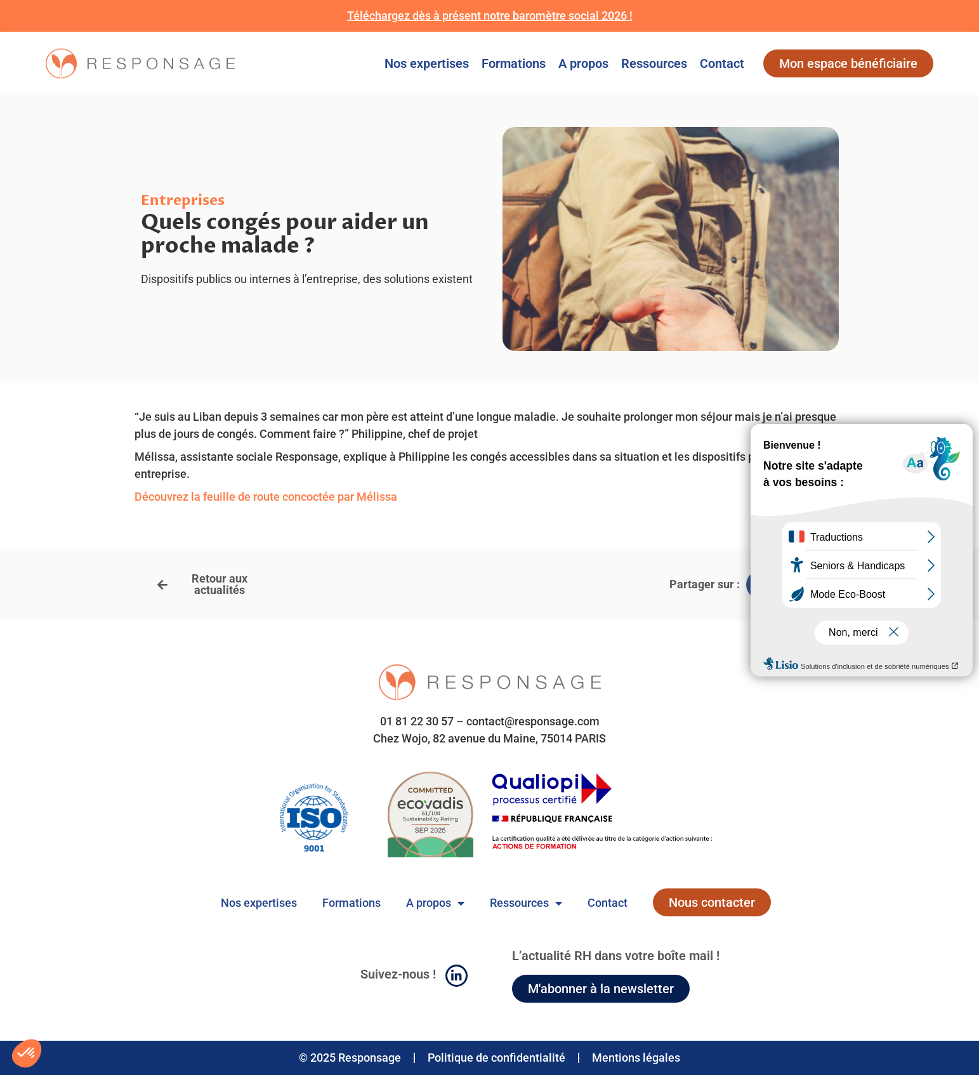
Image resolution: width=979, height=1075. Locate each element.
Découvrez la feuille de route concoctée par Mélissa (266, 496)
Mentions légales (636, 1057)
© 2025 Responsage (350, 1057)
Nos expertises (426, 63)
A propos (583, 63)
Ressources (654, 63)
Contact (722, 63)
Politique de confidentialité (496, 1057)
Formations (514, 63)
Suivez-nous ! (398, 974)
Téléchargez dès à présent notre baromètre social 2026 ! (490, 15)
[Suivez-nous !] (456, 976)
